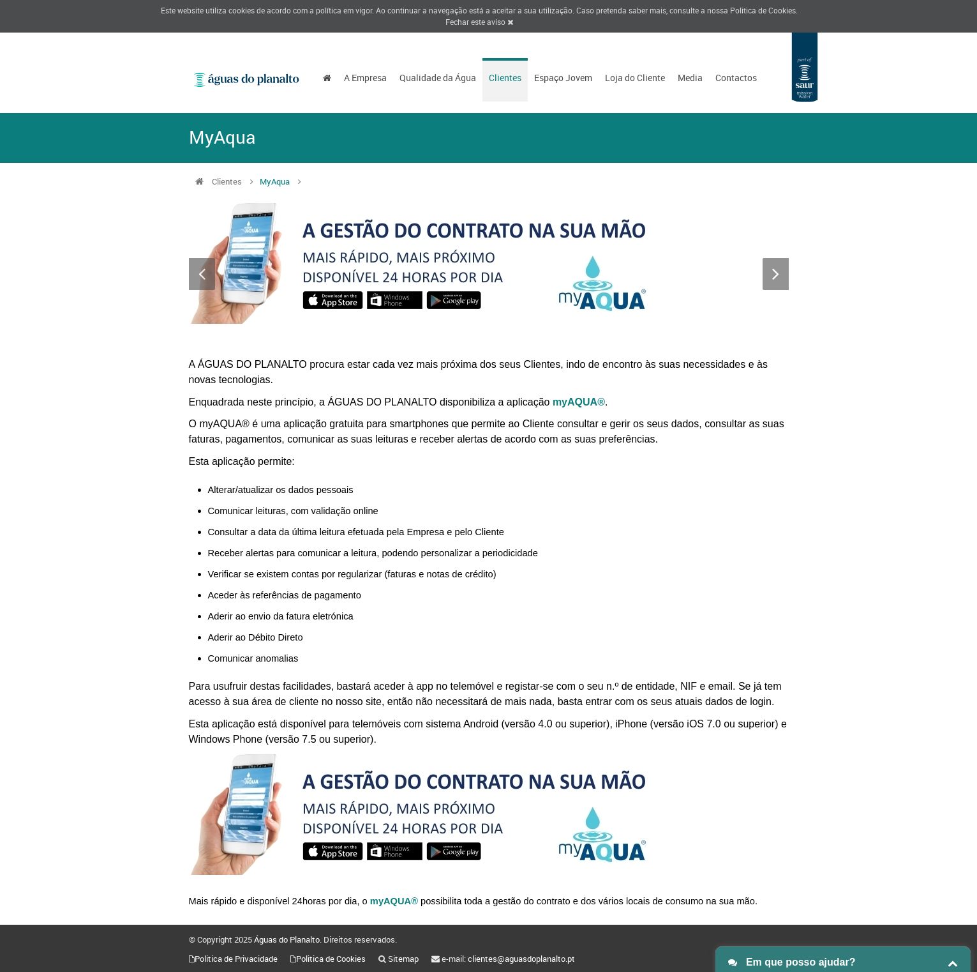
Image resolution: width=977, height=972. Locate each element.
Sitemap (403, 958)
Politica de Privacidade (236, 958)
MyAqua (275, 181)
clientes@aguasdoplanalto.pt (521, 958)
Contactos (736, 78)
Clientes (505, 78)
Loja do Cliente (635, 78)
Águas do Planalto (287, 939)
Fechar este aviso (479, 22)
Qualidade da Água (437, 78)
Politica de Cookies (763, 10)
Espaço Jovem (563, 78)
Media (690, 78)
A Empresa (365, 78)
